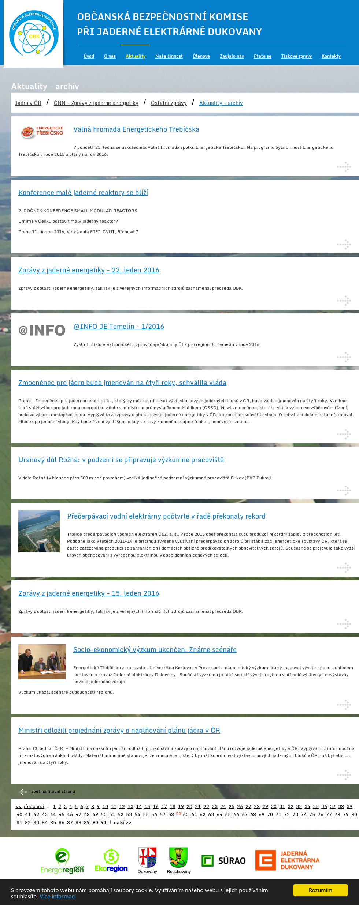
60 (186, 814)
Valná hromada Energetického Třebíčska (136, 129)
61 (194, 814)
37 (333, 806)
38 (341, 806)
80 (354, 814)
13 (130, 806)
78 (337, 814)
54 (137, 814)
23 (215, 806)
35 (316, 806)
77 (329, 814)
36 (324, 806)
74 (304, 814)
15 (147, 806)
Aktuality (135, 56)
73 (295, 814)
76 (320, 814)
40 (19, 814)
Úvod (89, 56)
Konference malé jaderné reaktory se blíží (83, 192)
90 (95, 822)
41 (28, 814)
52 (120, 814)
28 (257, 806)
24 (223, 806)
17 (164, 806)
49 (95, 814)
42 (36, 814)
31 (282, 806)
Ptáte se (262, 56)
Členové (201, 56)
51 (112, 814)
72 (287, 814)
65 (228, 814)
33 (299, 806)
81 (19, 822)
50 (104, 814)
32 (290, 806)
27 (248, 806)
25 (231, 806)
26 (240, 806)
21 (198, 806)
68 (253, 814)
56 (154, 814)
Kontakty (331, 56)
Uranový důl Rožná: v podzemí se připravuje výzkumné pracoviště (121, 459)
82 (28, 822)
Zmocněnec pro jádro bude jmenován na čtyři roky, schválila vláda (122, 382)
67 (245, 814)
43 (45, 814)
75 (312, 814)
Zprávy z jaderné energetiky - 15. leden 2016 (88, 593)
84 (45, 822)
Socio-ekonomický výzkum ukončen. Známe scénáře (155, 649)
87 (70, 822)
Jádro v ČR (28, 103)
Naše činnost (169, 56)
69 (261, 814)
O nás (110, 56)
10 (105, 806)
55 (146, 814)
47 (78, 814)
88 (78, 822)
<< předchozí (29, 806)
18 (172, 806)
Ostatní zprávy (169, 103)
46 (70, 814)
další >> (123, 822)
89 (87, 822)
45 (61, 814)
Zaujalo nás (232, 56)
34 (307, 806)
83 (36, 822)
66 (236, 814)
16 (156, 806)
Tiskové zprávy (296, 56)
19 (181, 806)
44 (53, 814)
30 (274, 806)
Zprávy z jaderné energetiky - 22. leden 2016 (88, 269)
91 (104, 822)
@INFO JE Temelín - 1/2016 (118, 326)
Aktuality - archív (221, 103)
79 (346, 814)
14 (139, 806)
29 (265, 806)
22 (206, 806)
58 (171, 814)
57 (163, 814)
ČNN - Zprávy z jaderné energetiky (96, 103)
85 (53, 822)
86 (61, 822)
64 (219, 814)
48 (87, 814)
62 (203, 814)
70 (270, 814)
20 (189, 806)
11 (113, 806)
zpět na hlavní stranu (53, 791)
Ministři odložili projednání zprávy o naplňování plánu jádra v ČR (119, 730)
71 (278, 814)
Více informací (57, 897)
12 (122, 806)
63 (211, 814)
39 (349, 806)
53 (129, 814)
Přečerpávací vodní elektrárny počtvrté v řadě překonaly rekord (166, 515)
